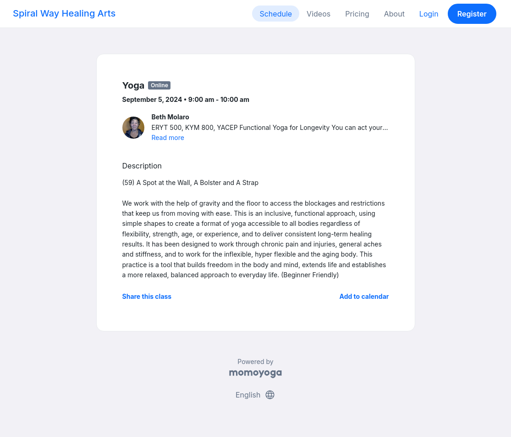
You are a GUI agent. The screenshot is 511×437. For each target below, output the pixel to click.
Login (429, 13)
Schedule (275, 13)
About (394, 13)
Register (472, 13)
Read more (168, 137)
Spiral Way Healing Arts (64, 13)
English (255, 394)
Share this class (147, 296)
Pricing (357, 13)
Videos (318, 13)
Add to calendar (364, 296)
